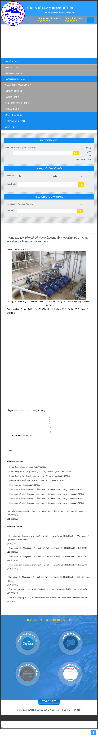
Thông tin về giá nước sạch (18, 85)
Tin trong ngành (13, 73)
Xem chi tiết (49, 701)
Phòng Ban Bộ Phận (15, 121)
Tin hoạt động (12, 67)
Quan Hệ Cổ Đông (13, 115)
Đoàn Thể (9, 127)
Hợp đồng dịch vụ (13, 91)
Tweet (9, 451)
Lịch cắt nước (12, 109)
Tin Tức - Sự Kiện (12, 61)
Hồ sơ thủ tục (12, 97)
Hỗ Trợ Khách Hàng (15, 79)
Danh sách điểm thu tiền (17, 103)
